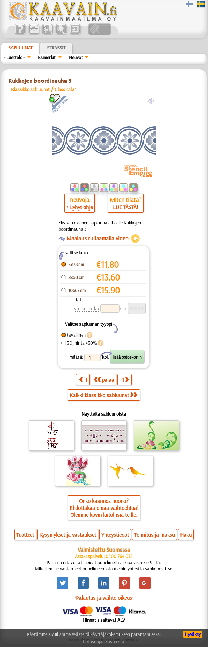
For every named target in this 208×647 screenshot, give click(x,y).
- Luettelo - (14, 57)
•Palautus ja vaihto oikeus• (104, 597)
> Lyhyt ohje (80, 207)
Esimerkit (47, 57)
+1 (124, 379)
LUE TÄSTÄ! (125, 207)
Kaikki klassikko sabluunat (103, 395)
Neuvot (76, 57)
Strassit (56, 48)
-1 (83, 379)
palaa (104, 379)
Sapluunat (20, 48)
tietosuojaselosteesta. (104, 641)
